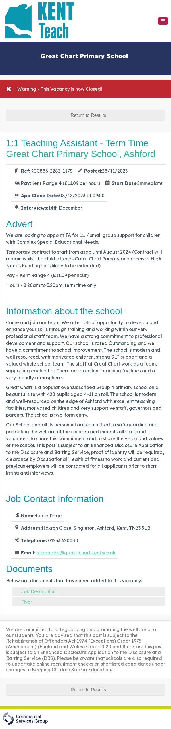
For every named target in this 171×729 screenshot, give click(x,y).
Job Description (38, 591)
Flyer (26, 602)
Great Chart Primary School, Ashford (80, 154)
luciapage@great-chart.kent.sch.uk (76, 553)
